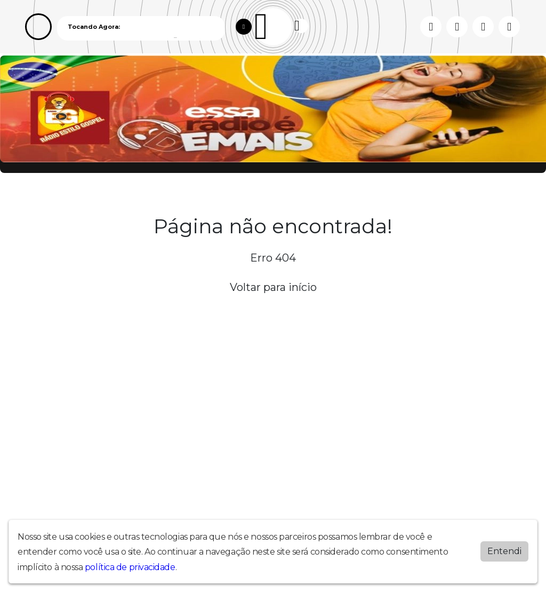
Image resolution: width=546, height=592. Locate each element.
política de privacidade (130, 567)
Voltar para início (273, 287)
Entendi (504, 551)
